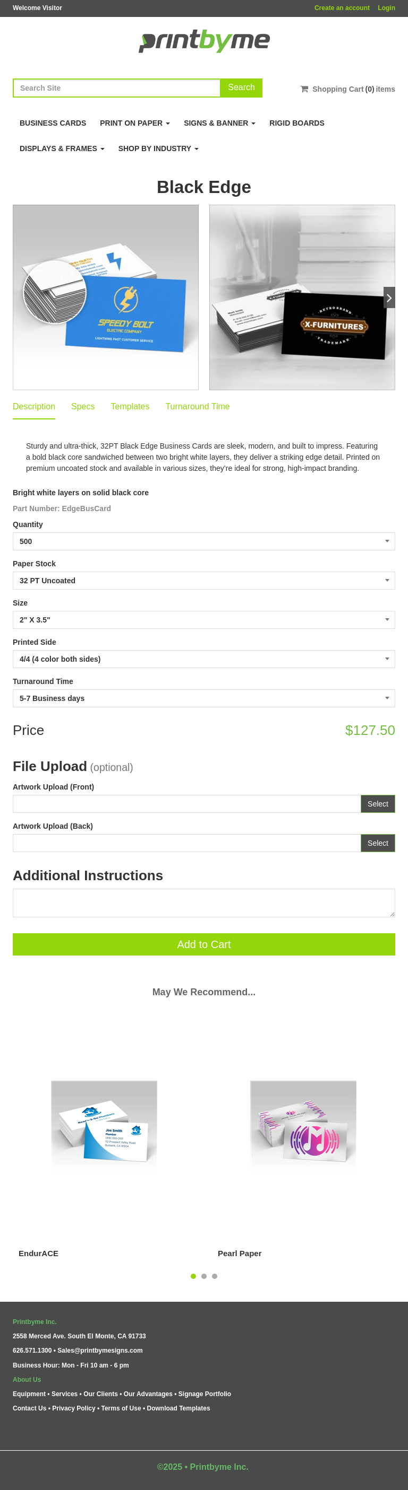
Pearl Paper (240, 1253)
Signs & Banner (220, 123)
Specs (83, 406)
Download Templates (178, 1408)
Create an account (342, 8)
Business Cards (53, 123)
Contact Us (29, 1408)
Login (386, 8)
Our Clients (100, 1394)
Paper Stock (34, 563)
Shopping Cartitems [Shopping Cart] (347, 88)
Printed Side (34, 642)
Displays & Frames (62, 148)
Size (20, 603)
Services (65, 1394)
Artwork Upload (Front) (53, 787)
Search (241, 87)
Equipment (29, 1394)
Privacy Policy (73, 1408)
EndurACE (38, 1253)
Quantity (28, 524)
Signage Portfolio (204, 1394)
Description (34, 406)
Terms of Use (121, 1408)
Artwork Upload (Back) (53, 826)
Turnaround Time (197, 406)
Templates (130, 406)
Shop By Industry (158, 148)
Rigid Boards (296, 123)
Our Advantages (148, 1394)
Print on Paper (135, 123)
